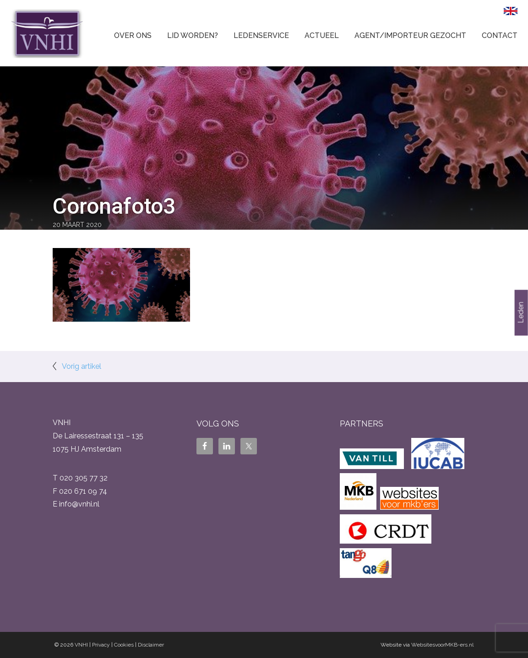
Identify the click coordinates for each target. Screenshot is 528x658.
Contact (499, 35)
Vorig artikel (81, 366)
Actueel (322, 35)
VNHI (81, 645)
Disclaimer (151, 645)
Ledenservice (261, 35)
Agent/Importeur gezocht (410, 35)
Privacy (101, 645)
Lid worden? (192, 35)
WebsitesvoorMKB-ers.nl (442, 645)
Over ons (133, 35)
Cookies (124, 645)
